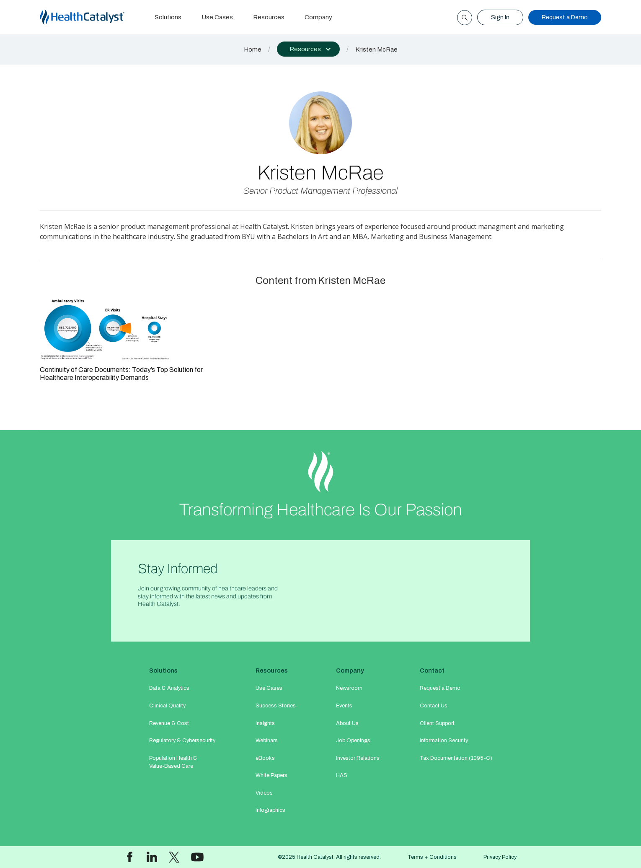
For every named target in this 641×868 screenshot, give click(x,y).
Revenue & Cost (169, 723)
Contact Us (433, 706)
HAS (341, 775)
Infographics (270, 810)
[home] (92, 17)
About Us (347, 723)
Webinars (267, 740)
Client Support (437, 723)
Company (318, 17)
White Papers (271, 775)
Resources (268, 17)
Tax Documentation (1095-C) (456, 758)
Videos (264, 793)
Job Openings (353, 740)
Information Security (444, 740)
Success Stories (276, 706)
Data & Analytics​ (169, 688)
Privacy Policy (500, 857)
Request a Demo (565, 17)
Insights (265, 723)
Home (252, 49)
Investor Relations (358, 758)
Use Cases (217, 17)
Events (344, 706)
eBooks (265, 758)
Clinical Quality (167, 706)
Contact (432, 670)
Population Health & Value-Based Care (173, 762)
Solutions (168, 17)
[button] (308, 49)
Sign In (500, 17)
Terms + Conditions (432, 857)
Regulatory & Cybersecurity (182, 740)
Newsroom (349, 688)
